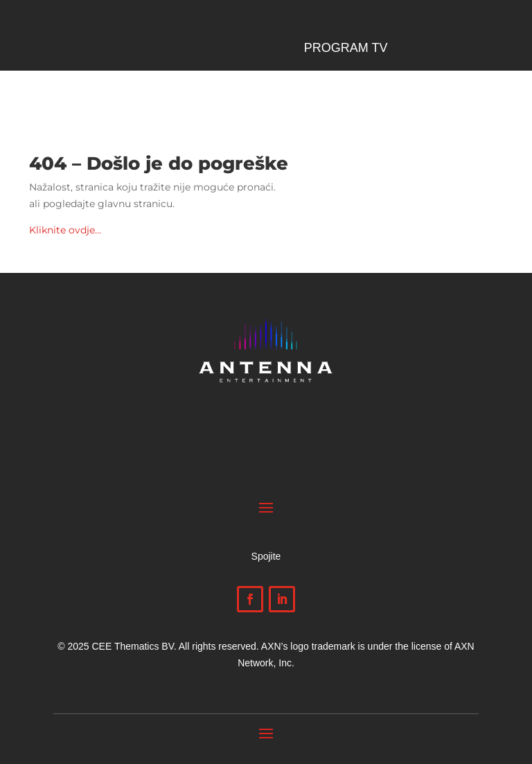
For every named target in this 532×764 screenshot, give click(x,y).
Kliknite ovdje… (65, 230)
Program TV (346, 49)
